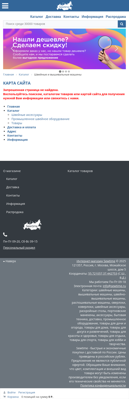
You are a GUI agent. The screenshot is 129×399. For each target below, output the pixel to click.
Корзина (13, 397)
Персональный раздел (19, 248)
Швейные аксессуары (26, 115)
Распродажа (116, 16)
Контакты (71, 16)
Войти (11, 392)
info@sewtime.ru (114, 286)
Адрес (11, 131)
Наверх (9, 261)
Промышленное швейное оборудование (40, 119)
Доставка (53, 16)
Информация (92, 16)
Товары (16, 123)
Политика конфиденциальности (103, 385)
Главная (13, 106)
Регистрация (26, 392)
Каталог (36, 16)
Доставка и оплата (21, 127)
